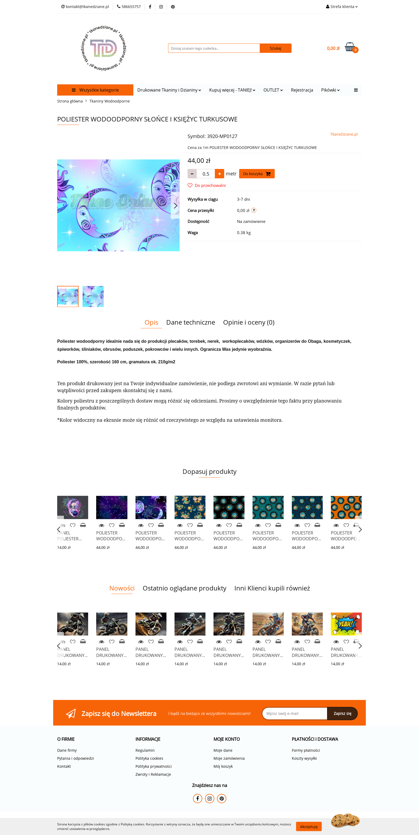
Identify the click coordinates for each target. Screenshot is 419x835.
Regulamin (145, 750)
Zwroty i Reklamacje (153, 774)
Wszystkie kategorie (95, 90)
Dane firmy (67, 750)
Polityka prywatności (153, 766)
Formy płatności (306, 750)
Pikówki (330, 90)
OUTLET (273, 90)
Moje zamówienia (229, 758)
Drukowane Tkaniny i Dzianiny (169, 90)
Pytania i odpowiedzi (75, 758)
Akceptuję (309, 826)
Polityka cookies (149, 758)
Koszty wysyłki (304, 758)
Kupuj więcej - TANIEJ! (232, 90)
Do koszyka (257, 173)
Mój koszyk (223, 766)
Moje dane (223, 750)
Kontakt (64, 766)
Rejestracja (302, 90)
